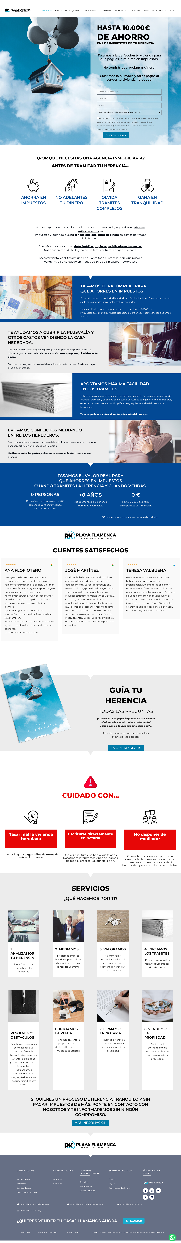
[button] (50, 11)
